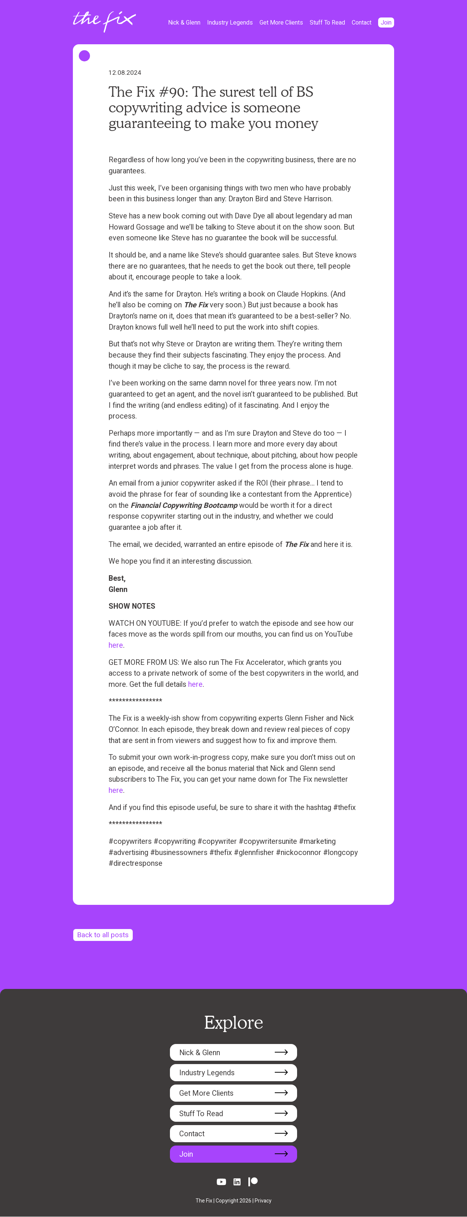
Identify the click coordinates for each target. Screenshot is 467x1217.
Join (386, 22)
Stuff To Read (327, 22)
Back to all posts (104, 935)
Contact (361, 22)
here (116, 645)
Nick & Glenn (184, 22)
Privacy (263, 1201)
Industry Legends (230, 22)
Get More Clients (281, 22)
